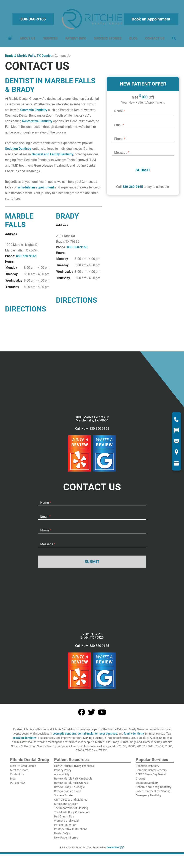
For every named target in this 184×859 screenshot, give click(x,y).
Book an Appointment (150, 20)
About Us (28, 39)
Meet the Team (19, 772)
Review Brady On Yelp (67, 793)
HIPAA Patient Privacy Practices (74, 767)
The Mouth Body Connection (71, 814)
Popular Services (152, 762)
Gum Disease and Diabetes (70, 801)
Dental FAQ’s (62, 835)
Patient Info (76, 39)
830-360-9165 (33, 20)
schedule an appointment (35, 189)
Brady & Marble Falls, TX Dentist (28, 58)
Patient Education (65, 826)
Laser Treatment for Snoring (153, 793)
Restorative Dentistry (37, 123)
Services (50, 39)
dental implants (88, 735)
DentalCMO (115, 849)
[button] (173, 40)
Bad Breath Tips (64, 818)
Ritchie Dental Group (29, 762)
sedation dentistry (24, 739)
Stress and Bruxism (66, 805)
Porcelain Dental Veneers (151, 772)
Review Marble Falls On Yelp (71, 784)
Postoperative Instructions (70, 831)
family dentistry (134, 735)
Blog (133, 39)
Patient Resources (71, 762)
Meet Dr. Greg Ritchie (23, 767)
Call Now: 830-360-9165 (92, 430)
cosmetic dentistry (64, 735)
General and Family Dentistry (52, 156)
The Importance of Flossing (71, 810)
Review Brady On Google (69, 789)
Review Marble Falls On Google (73, 780)
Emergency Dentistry (148, 797)
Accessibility (61, 776)
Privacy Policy (62, 772)
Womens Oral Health (67, 822)
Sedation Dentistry (18, 151)
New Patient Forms (66, 839)
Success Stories (107, 39)
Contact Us (154, 39)
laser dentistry (108, 735)
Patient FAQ (17, 784)
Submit (142, 172)
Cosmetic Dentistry (33, 112)
